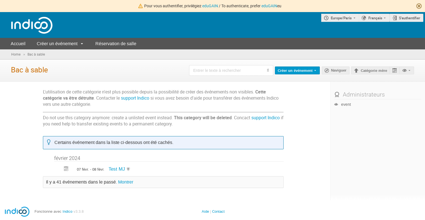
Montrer (125, 182)
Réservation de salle (115, 44)
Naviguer (338, 70)
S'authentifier (409, 17)
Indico (67, 211)
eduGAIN (210, 5)
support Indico (135, 98)
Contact (218, 211)
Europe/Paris (341, 17)
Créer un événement (57, 44)
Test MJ (118, 169)
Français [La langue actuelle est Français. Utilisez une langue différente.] (375, 17)
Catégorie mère (374, 70)
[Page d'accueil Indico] (26, 25)
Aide (205, 211)
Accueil (18, 44)
